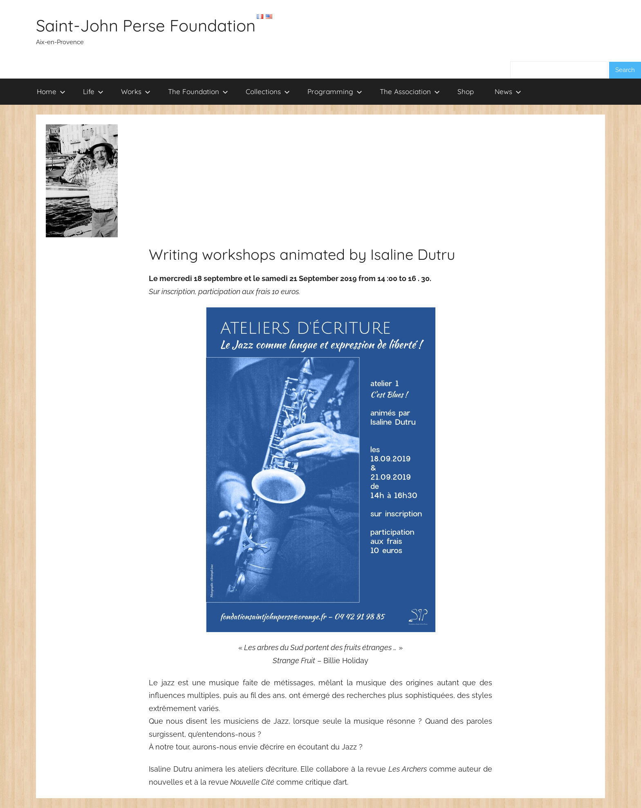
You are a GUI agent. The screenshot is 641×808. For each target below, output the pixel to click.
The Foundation (198, 91)
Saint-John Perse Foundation (146, 25)
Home (51, 91)
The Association (410, 91)
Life (93, 91)
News (508, 91)
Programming (334, 91)
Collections (268, 91)
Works (135, 91)
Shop (465, 91)
